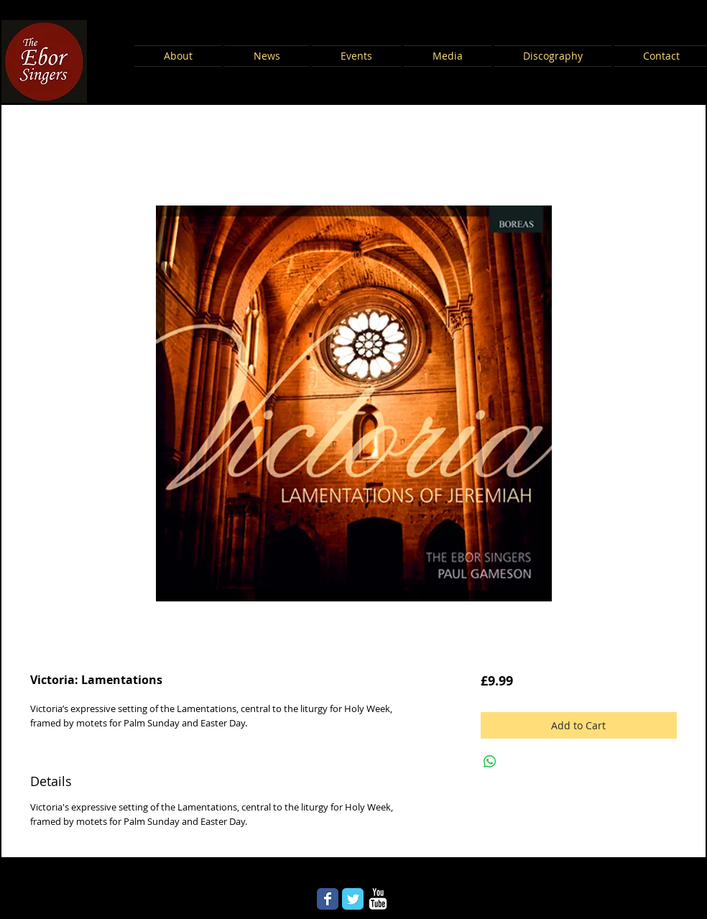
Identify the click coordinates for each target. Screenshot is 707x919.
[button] (178, 56)
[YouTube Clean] (378, 899)
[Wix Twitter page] (353, 899)
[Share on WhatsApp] (490, 761)
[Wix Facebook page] (327, 899)
